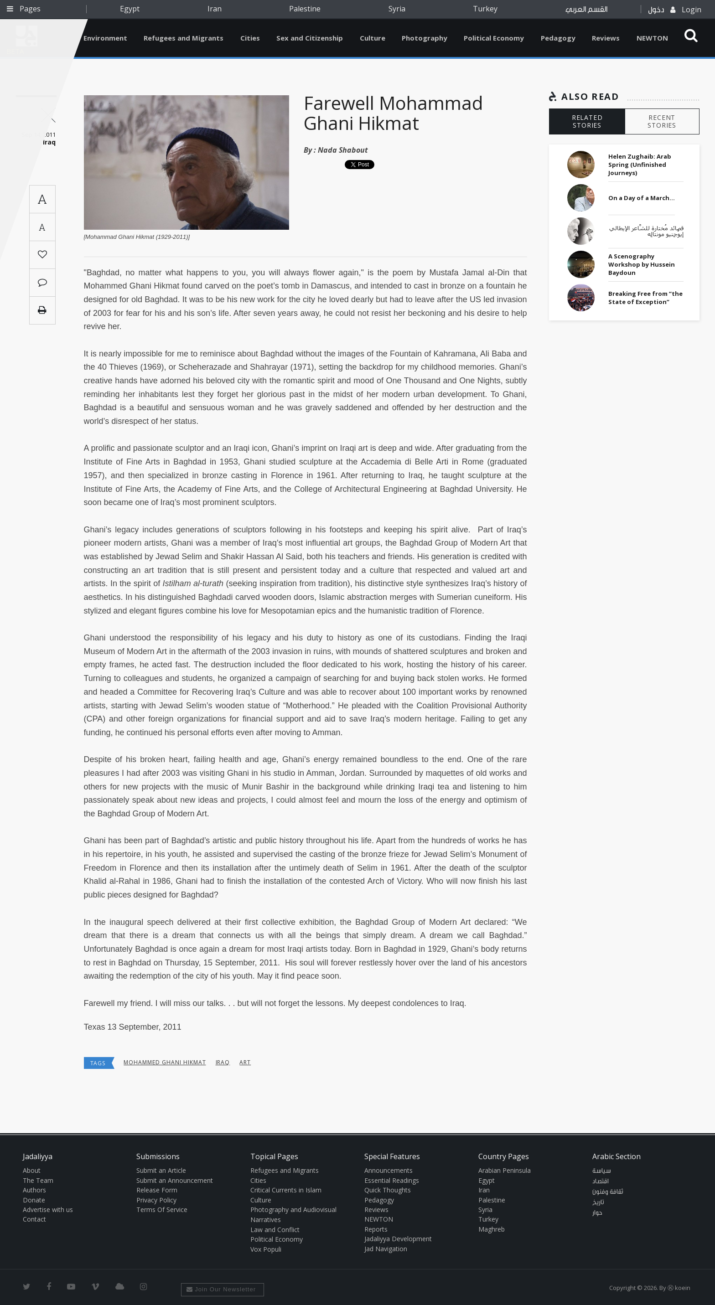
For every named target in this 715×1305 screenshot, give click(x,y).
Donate (34, 1200)
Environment (105, 37)
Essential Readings (391, 1180)
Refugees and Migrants (183, 37)
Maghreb (491, 1229)
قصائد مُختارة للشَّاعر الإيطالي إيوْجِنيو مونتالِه (646, 231)
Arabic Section (616, 1156)
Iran (214, 9)
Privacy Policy (156, 1200)
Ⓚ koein (679, 1288)
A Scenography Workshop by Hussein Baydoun (641, 264)
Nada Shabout (343, 150)
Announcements (388, 1170)
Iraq (223, 1062)
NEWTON (652, 37)
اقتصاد (600, 1181)
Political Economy (494, 37)
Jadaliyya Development (398, 1238)
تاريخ (598, 1202)
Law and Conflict (275, 1229)
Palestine (305, 9)
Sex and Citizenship (309, 37)
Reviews (606, 37)
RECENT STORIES (662, 121)
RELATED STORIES (587, 121)
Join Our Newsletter (221, 1289)
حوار (597, 1213)
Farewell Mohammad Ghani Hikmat (393, 112)
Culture (372, 37)
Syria (397, 9)
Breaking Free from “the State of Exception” (645, 297)
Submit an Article (161, 1170)
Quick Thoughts (387, 1190)
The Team (38, 1180)
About (32, 1170)
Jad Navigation (385, 1248)
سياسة (601, 1171)
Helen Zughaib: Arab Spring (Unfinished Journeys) (639, 164)
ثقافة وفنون (607, 1192)
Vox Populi (265, 1249)
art (245, 1062)
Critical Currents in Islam (285, 1190)
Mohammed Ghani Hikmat (165, 1062)
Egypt (130, 9)
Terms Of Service (161, 1209)
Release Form (156, 1190)
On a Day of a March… (641, 198)
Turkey (485, 9)
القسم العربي (586, 9)
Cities (250, 37)
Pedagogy (558, 37)
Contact (34, 1219)
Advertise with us (48, 1209)
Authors (34, 1190)
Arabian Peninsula (504, 1170)
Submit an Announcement (174, 1180)
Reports (376, 1229)
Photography (424, 37)
